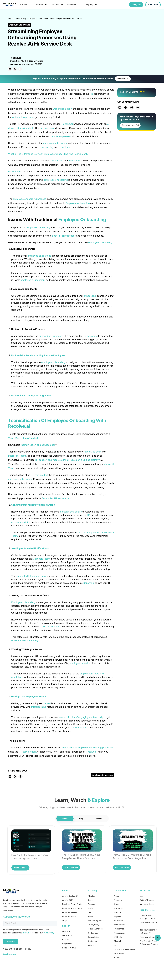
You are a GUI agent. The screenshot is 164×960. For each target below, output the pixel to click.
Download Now (123, 79)
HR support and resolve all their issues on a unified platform (67, 460)
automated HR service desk (31, 576)
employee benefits (80, 663)
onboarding (47, 147)
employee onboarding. (20, 479)
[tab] (65, 818)
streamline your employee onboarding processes (87, 747)
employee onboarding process (29, 199)
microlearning (38, 706)
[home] (9, 4)
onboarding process (23, 117)
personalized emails (71, 511)
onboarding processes (51, 336)
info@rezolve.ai (9, 954)
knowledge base (79, 727)
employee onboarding (55, 143)
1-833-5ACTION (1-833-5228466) (17, 949)
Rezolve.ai (67, 124)
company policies (20, 522)
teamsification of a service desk (38, 445)
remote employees (61, 136)
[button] (25, 5)
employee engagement (32, 280)
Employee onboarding (78, 203)
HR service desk (92, 451)
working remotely (62, 108)
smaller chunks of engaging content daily (80, 717)
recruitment (65, 147)
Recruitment (14, 171)
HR (91, 93)
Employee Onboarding (82, 219)
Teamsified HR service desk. (23, 438)
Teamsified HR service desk (57, 498)
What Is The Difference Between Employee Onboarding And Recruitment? (48, 154)
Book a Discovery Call (130, 125)
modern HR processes (63, 235)
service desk (47, 128)
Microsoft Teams (17, 455)
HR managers (90, 336)
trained (47, 703)
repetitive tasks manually (24, 640)
